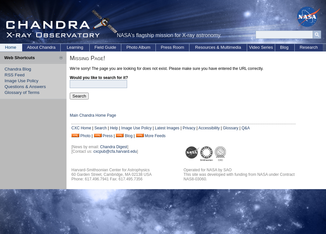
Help (114, 128)
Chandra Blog (18, 69)
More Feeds (155, 136)
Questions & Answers (25, 86)
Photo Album (138, 47)
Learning (75, 47)
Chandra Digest (113, 147)
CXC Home (81, 128)
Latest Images (167, 128)
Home (10, 47)
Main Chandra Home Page (93, 115)
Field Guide (105, 47)
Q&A (246, 128)
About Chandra (41, 47)
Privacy (189, 128)
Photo (85, 136)
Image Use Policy (21, 80)
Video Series (261, 47)
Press (108, 136)
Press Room (172, 47)
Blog (284, 47)
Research (309, 47)
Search (100, 128)
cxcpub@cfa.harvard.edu (115, 151)
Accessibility (209, 128)
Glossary (230, 128)
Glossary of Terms (22, 92)
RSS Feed (15, 74)
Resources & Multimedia (218, 47)
